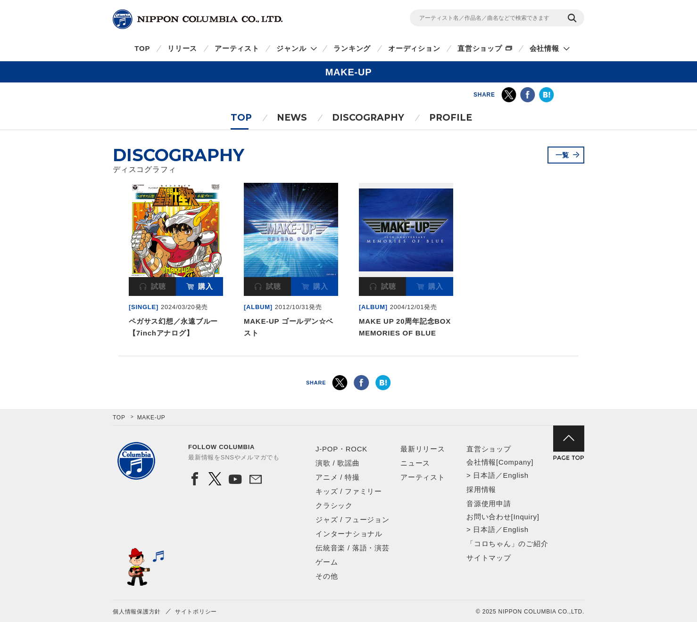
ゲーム (326, 562)
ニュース (415, 463)
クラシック (334, 505)
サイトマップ (488, 558)
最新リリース (422, 449)
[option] (175, 262)
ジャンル (291, 48)
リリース (182, 48)
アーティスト (237, 48)
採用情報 (481, 489)
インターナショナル (348, 534)
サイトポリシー (196, 611)
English (515, 475)
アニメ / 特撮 (337, 477)
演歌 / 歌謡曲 (337, 463)
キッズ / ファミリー (348, 491)
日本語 (484, 475)
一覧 (563, 155)
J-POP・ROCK (341, 449)
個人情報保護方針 (137, 611)
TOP (142, 48)
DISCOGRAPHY (368, 117)
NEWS (292, 117)
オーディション (414, 48)
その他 (326, 576)
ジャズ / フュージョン (352, 520)
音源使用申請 (488, 503)
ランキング (352, 48)
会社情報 (544, 48)
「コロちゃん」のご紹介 (507, 544)
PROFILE (450, 117)
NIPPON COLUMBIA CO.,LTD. (197, 19)
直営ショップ (479, 48)
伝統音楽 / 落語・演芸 (352, 548)
